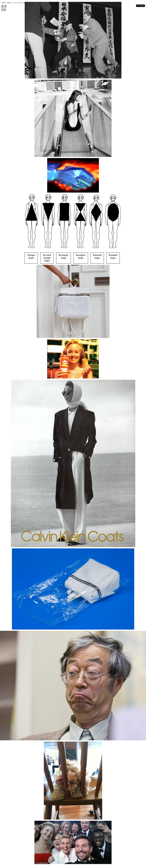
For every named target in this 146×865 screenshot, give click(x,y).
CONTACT (3, 3)
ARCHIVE (9, 3)
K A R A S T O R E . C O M (19, 3)
